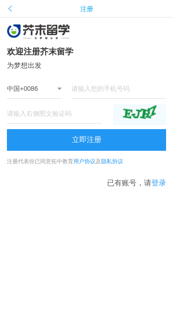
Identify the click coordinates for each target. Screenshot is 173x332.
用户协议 (84, 161)
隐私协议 (112, 161)
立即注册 (86, 139)
